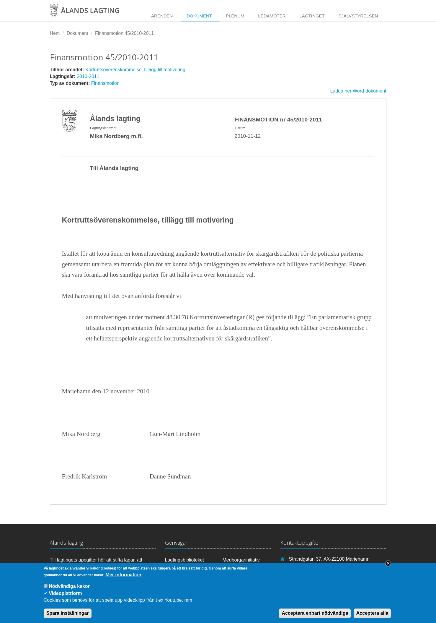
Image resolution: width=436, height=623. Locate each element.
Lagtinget (312, 15)
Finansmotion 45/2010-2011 (124, 33)
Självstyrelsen (358, 15)
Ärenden (162, 15)
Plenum (235, 15)
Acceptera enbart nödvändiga (315, 616)
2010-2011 (88, 76)
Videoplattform (65, 596)
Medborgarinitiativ (241, 559)
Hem (55, 33)
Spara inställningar (67, 616)
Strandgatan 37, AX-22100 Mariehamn (329, 559)
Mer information (123, 578)
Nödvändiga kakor (69, 590)
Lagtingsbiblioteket (184, 559)
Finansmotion (105, 83)
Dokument (199, 15)
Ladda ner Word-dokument (358, 90)
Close (388, 566)
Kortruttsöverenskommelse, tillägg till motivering (135, 69)
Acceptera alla (372, 616)
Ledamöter (271, 15)
